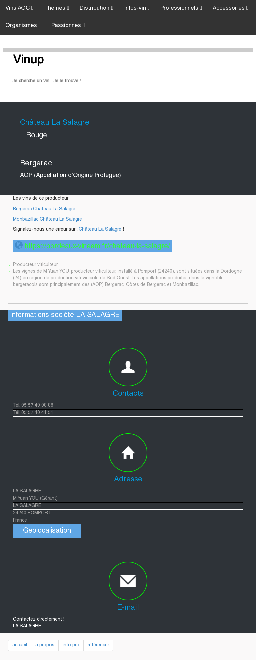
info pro (71, 645)
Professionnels (181, 8)
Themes (56, 8)
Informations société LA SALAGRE (65, 315)
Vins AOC (19, 8)
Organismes (23, 25)
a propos (44, 645)
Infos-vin (137, 8)
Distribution (96, 8)
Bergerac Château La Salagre (44, 209)
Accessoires (230, 8)
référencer (98, 645)
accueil (19, 645)
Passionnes (68, 25)
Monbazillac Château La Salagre (47, 219)
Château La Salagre (100, 229)
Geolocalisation (47, 531)
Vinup (28, 61)
